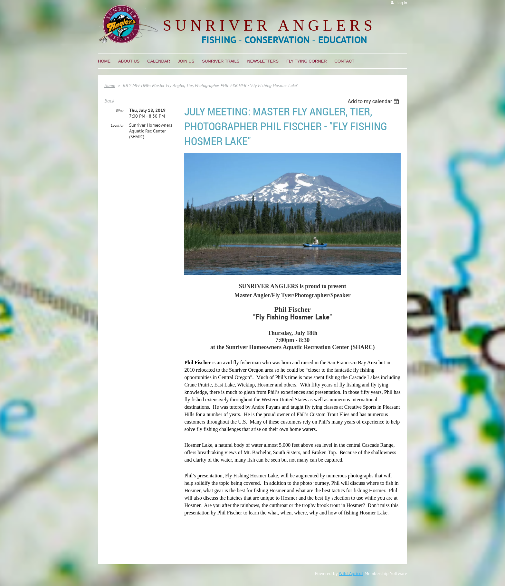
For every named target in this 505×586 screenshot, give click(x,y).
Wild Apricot (351, 573)
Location (117, 125)
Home (109, 85)
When (120, 110)
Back (109, 100)
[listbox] (374, 101)
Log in (401, 2)
